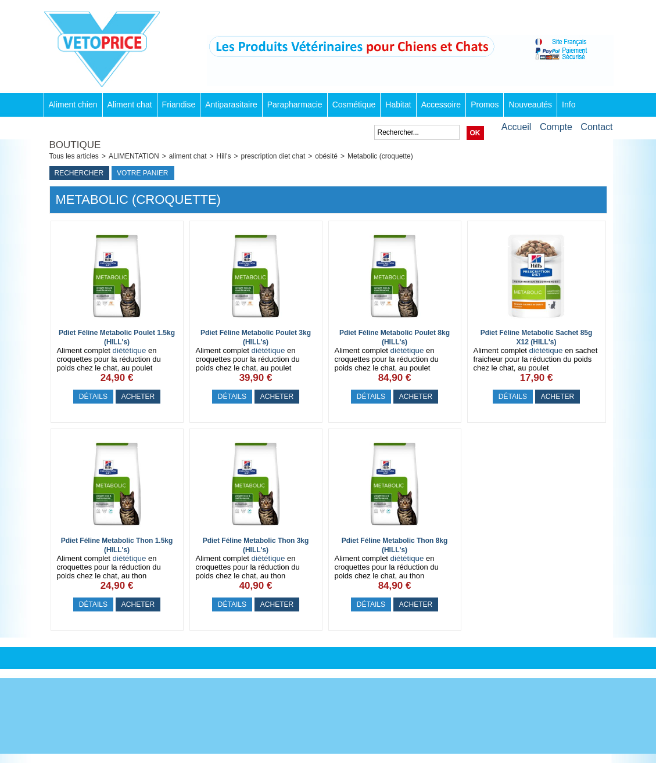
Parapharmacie (294, 104)
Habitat (398, 104)
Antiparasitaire (231, 104)
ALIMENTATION (134, 156)
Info (568, 104)
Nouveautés (530, 104)
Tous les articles (74, 156)
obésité (326, 156)
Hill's (224, 156)
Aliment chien (73, 104)
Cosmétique (354, 104)
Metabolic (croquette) (380, 156)
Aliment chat (129, 104)
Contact (596, 127)
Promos (485, 104)
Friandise (179, 104)
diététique (129, 350)
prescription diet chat (273, 156)
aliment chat (188, 156)
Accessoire (441, 104)
